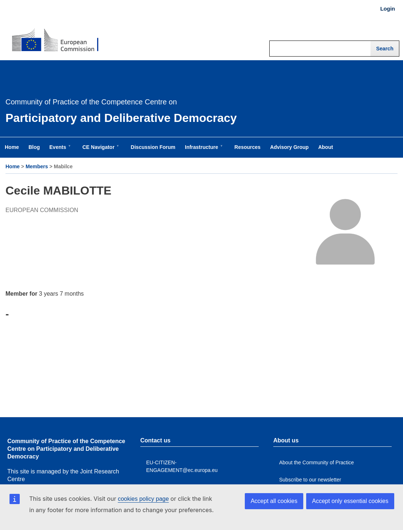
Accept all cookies (274, 501)
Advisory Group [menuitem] (289, 147)
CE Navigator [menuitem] (99, 150)
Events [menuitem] (59, 150)
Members (37, 166)
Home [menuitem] (12, 147)
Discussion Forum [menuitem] (153, 147)
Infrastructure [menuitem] (203, 150)
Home (12, 166)
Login (387, 9)
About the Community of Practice (316, 462)
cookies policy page (143, 499)
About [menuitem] (325, 147)
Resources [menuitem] (248, 147)
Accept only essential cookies (350, 501)
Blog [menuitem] (34, 147)
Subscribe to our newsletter (310, 480)
